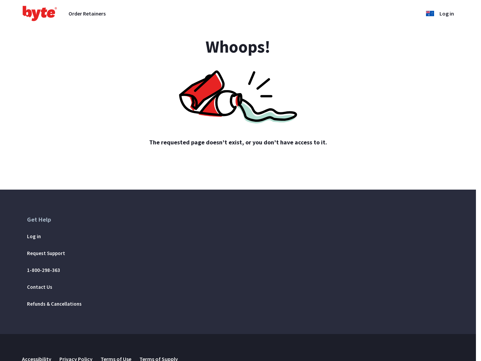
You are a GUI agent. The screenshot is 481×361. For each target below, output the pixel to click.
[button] (430, 13)
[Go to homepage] (40, 13)
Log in (446, 13)
